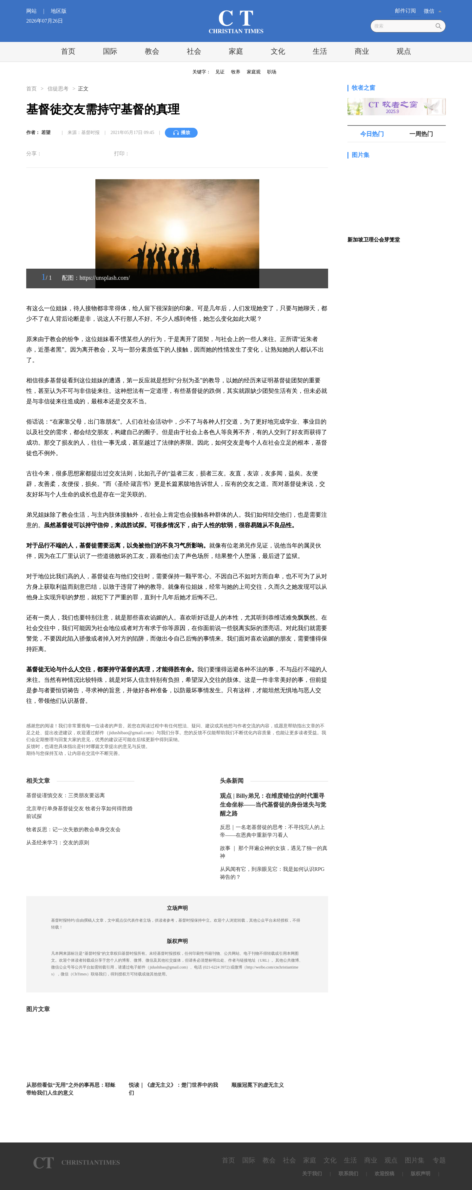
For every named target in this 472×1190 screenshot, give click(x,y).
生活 (320, 51)
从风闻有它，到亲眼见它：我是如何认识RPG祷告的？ (272, 873)
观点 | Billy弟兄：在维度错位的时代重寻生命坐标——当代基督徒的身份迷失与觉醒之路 (273, 805)
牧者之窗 (363, 88)
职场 (271, 71)
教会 (152, 51)
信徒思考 (58, 88)
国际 (110, 51)
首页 (68, 51)
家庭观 (254, 71)
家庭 (236, 51)
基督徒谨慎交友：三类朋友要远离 (65, 795)
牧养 (235, 71)
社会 (194, 51)
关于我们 (312, 1173)
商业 (362, 51)
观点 (404, 51)
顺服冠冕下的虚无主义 (257, 1085)
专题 (439, 1160)
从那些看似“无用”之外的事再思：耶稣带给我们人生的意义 (70, 1089)
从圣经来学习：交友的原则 (57, 842)
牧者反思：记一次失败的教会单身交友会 (73, 829)
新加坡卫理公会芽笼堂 (373, 239)
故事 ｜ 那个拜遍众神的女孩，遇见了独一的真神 (273, 852)
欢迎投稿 (384, 1173)
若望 (45, 132)
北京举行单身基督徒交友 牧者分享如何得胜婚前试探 (79, 812)
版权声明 (420, 1173)
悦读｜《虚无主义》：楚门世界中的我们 (173, 1089)
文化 (278, 51)
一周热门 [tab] (421, 134)
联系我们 (348, 1173)
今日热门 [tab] (372, 134)
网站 (37, 11)
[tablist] (396, 134)
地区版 (59, 11)
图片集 (360, 155)
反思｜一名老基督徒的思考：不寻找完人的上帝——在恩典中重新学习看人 (272, 831)
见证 (220, 71)
